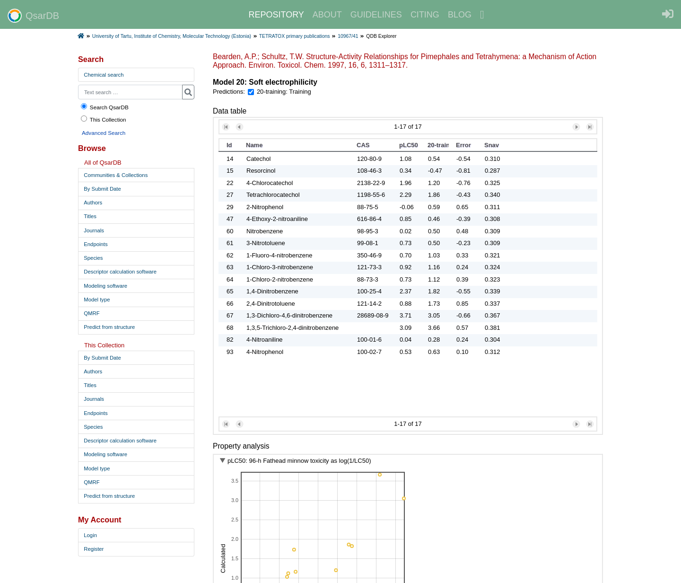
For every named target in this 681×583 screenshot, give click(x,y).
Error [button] (463, 145)
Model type (97, 299)
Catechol (258, 158)
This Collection (103, 119)
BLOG (459, 14)
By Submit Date (102, 189)
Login (90, 535)
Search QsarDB (104, 106)
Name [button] (254, 145)
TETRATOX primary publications (294, 36)
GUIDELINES (376, 14)
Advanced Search (103, 133)
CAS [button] (363, 145)
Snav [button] (491, 145)
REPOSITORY (276, 14)
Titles (90, 216)
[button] (225, 127)
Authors (93, 202)
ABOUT (327, 14)
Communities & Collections (116, 175)
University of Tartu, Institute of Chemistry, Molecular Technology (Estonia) (171, 36)
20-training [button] (438, 145)
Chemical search (103, 75)
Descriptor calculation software (120, 271)
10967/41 (348, 36)
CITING (424, 14)
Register (94, 549)
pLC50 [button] (408, 145)
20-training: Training (284, 91)
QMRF (91, 313)
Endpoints (95, 244)
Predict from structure (109, 327)
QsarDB (33, 16)
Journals (94, 230)
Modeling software (105, 286)
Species (93, 258)
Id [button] (229, 145)
